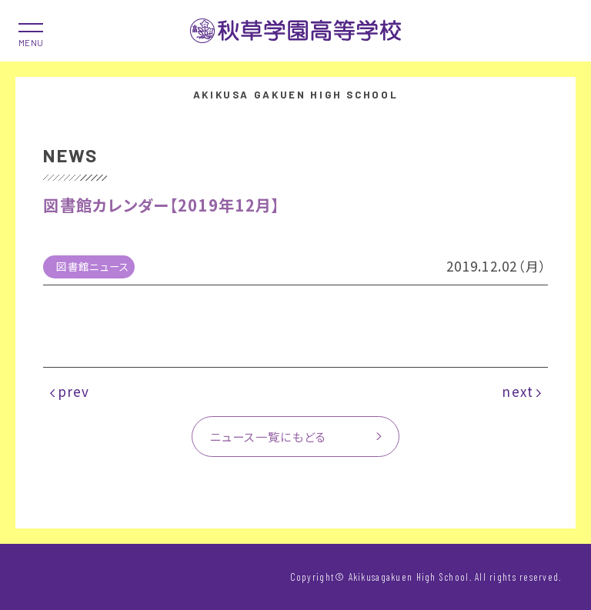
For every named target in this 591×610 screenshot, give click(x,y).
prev (74, 391)
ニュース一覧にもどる (268, 436)
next (517, 391)
